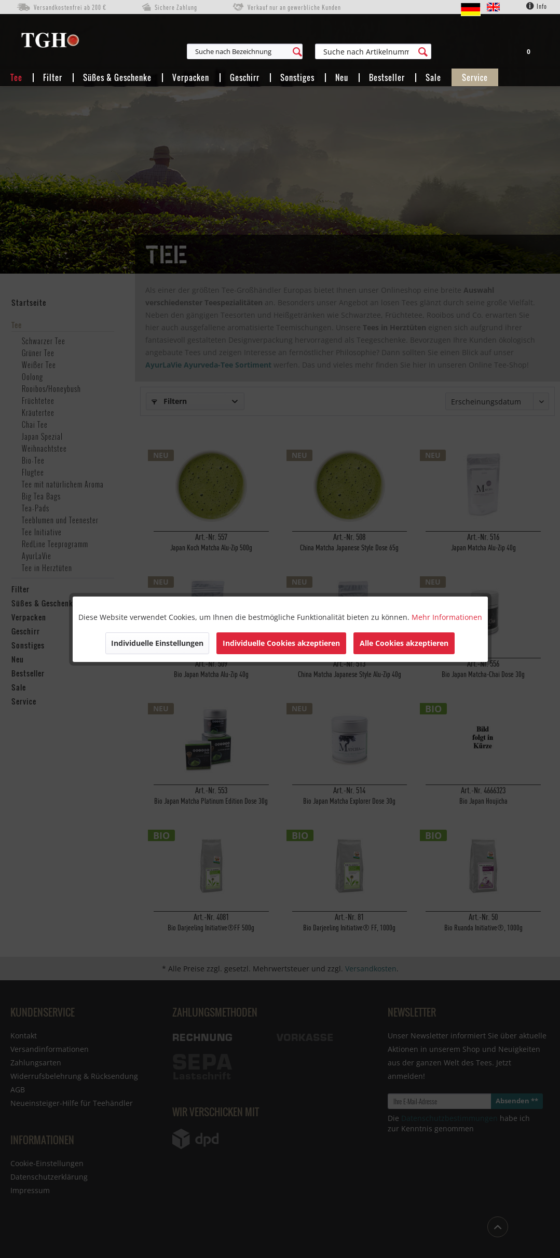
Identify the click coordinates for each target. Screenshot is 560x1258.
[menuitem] (292, 51)
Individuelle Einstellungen (157, 643)
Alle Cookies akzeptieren (404, 643)
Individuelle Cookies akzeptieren (281, 643)
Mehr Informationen (447, 617)
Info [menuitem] (536, 6)
